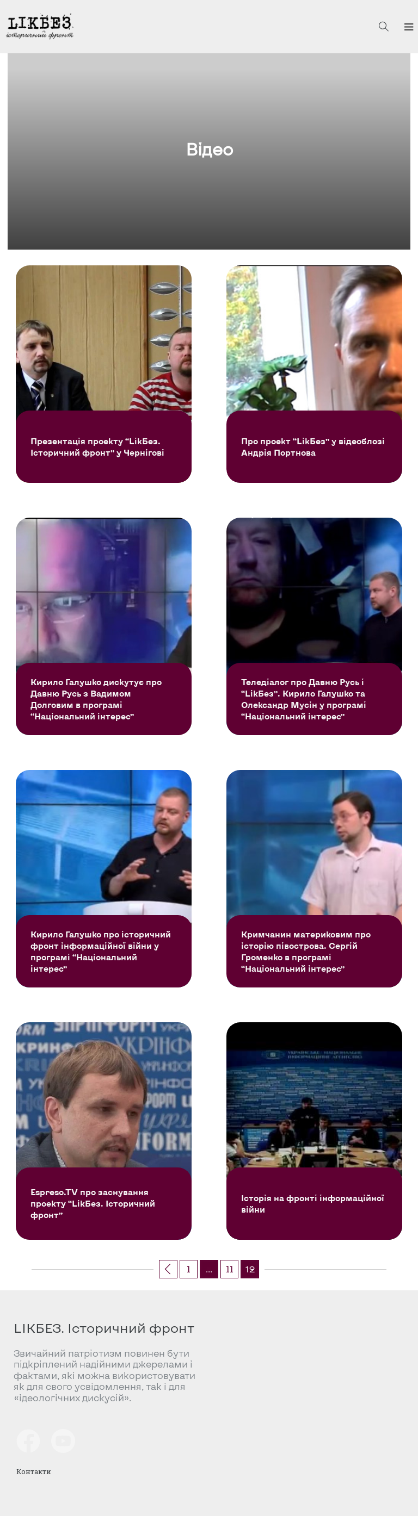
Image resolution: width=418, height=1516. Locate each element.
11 (229, 1269)
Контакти (33, 1471)
